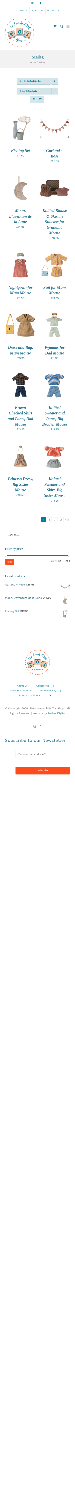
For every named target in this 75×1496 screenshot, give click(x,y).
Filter (9, 561)
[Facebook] (40, 726)
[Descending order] (55, 81)
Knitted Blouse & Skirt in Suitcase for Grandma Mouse (54, 221)
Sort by (30, 81)
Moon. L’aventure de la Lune (20, 216)
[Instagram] (35, 726)
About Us (22, 685)
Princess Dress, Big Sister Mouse (20, 484)
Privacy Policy (48, 690)
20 (61, 520)
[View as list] (40, 99)
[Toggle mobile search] (61, 26)
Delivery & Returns (21, 690)
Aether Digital (57, 713)
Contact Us (42, 685)
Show (28, 91)
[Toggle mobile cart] (54, 26)
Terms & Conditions (29, 695)
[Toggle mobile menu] (68, 26)
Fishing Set (20, 150)
